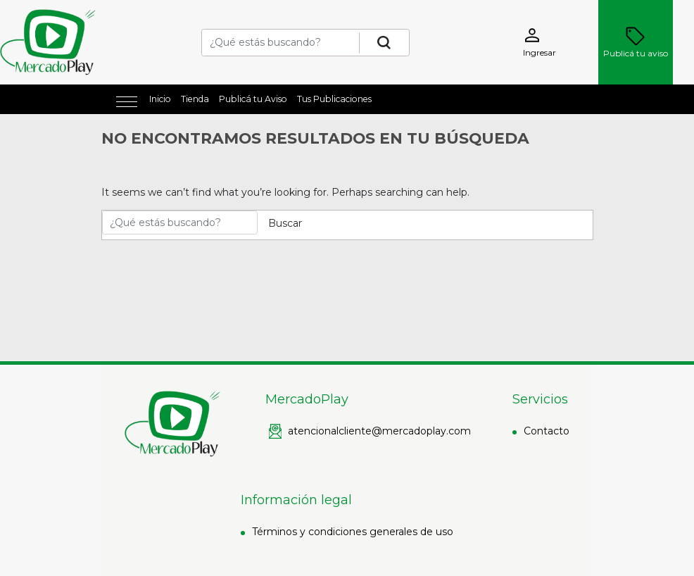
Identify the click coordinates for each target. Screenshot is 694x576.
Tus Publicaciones (334, 99)
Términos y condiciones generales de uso (352, 531)
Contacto (546, 431)
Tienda (195, 99)
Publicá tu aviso (635, 41)
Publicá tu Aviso (253, 99)
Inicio (160, 99)
